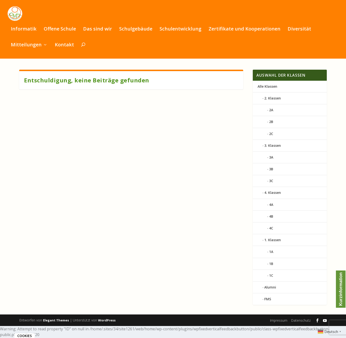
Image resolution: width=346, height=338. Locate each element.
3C (271, 181)
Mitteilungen (26, 47)
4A (271, 205)
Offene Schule (60, 31)
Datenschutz (301, 321)
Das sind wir (97, 31)
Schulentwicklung (180, 31)
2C (271, 134)
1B (271, 264)
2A (271, 110)
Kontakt (64, 47)
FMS (267, 299)
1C (271, 276)
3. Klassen (272, 146)
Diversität (299, 31)
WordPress (107, 321)
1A (271, 252)
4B (271, 217)
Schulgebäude (135, 31)
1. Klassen (272, 240)
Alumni (270, 287)
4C (271, 228)
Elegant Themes (56, 321)
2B (271, 122)
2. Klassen (272, 98)
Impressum (278, 321)
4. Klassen (272, 193)
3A (271, 157)
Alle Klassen (267, 87)
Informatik (24, 31)
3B (271, 169)
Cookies (24, 335)
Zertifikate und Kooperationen (244, 31)
